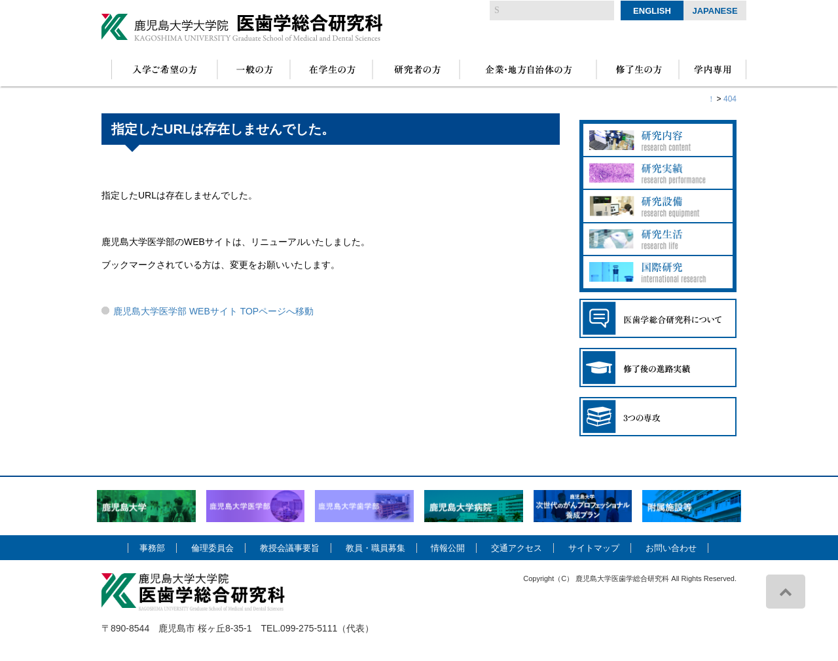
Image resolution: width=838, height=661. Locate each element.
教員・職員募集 (375, 548)
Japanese (714, 11)
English (652, 11)
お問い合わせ (671, 548)
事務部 (152, 548)
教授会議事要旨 (289, 548)
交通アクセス (516, 548)
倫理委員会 (212, 548)
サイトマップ (593, 548)
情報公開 (448, 548)
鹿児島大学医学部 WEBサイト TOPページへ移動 (213, 311)
